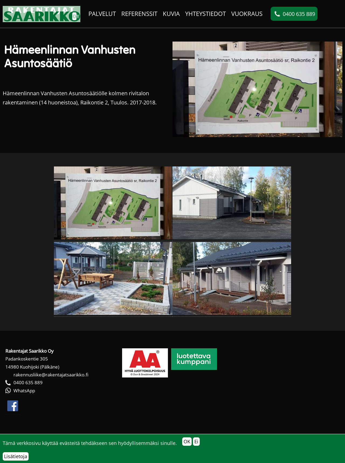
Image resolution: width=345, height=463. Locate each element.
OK (187, 441)
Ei (196, 441)
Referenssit (139, 13)
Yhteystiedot (205, 13)
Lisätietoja (15, 456)
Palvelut (102, 13)
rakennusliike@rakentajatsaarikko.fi (50, 375)
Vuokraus (247, 13)
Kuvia (171, 13)
